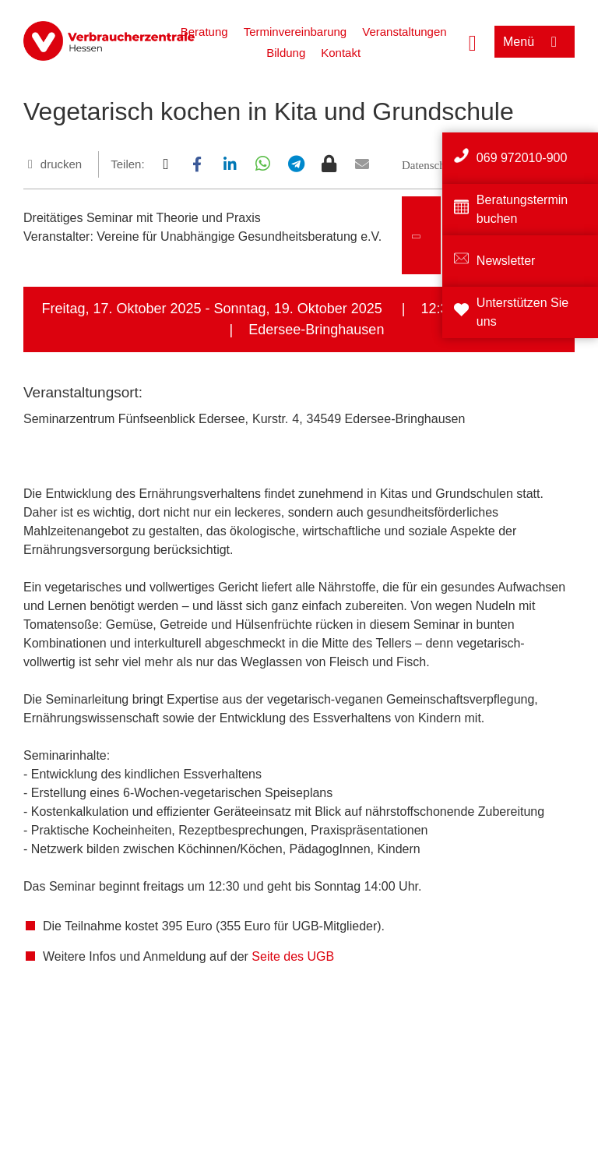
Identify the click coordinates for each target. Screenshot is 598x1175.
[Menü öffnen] (534, 42)
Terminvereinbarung (295, 31)
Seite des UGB (293, 956)
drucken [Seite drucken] (61, 164)
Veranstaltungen (404, 31)
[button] (165, 164)
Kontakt (341, 52)
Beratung (204, 31)
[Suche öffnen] (473, 41)
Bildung (285, 52)
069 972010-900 (522, 157)
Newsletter (506, 260)
